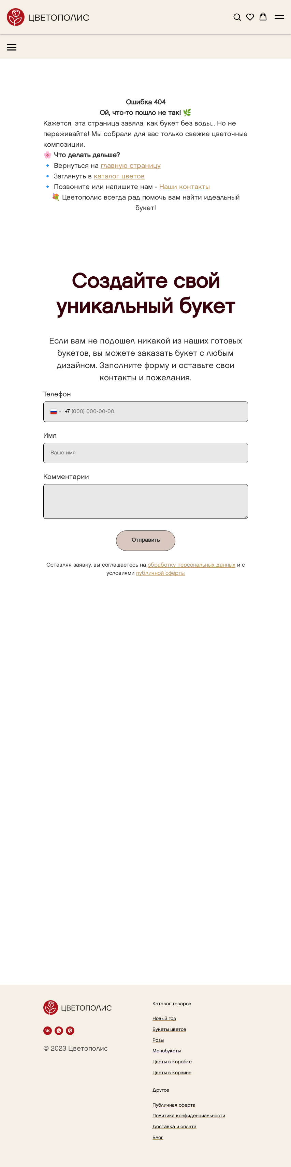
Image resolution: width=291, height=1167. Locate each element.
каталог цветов (119, 176)
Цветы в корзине (171, 1072)
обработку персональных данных (191, 565)
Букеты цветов (169, 1029)
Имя (50, 436)
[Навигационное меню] (279, 17)
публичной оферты (160, 573)
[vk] (47, 1030)
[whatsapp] (59, 1030)
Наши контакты (184, 187)
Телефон (57, 394)
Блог (157, 1137)
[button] (237, 17)
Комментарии (66, 477)
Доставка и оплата (174, 1126)
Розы (158, 1040)
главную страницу (131, 166)
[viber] (70, 1030)
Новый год (164, 1018)
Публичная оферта (173, 1105)
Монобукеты (166, 1051)
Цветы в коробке (172, 1062)
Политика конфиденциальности (188, 1115)
